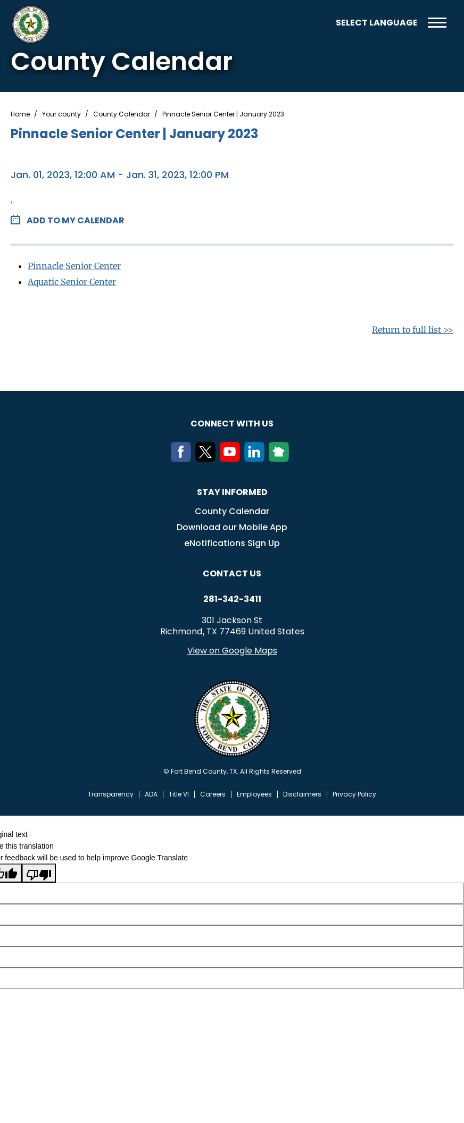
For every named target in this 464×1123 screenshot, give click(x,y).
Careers (213, 794)
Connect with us (232, 423)
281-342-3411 (232, 599)
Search (320, 22)
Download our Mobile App (232, 527)
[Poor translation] (39, 873)
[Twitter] (207, 459)
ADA (151, 794)
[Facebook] (183, 459)
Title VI (179, 794)
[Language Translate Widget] (376, 22)
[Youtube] (232, 459)
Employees (254, 794)
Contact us (232, 573)
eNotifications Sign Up (232, 543)
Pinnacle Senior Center (74, 266)
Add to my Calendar (76, 220)
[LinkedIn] (256, 459)
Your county (61, 114)
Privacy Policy (354, 794)
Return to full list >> (412, 329)
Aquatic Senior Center (72, 281)
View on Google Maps (232, 650)
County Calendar (121, 114)
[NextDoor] (281, 459)
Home (20, 114)
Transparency (111, 794)
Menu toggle (437, 23)
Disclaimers (302, 794)
